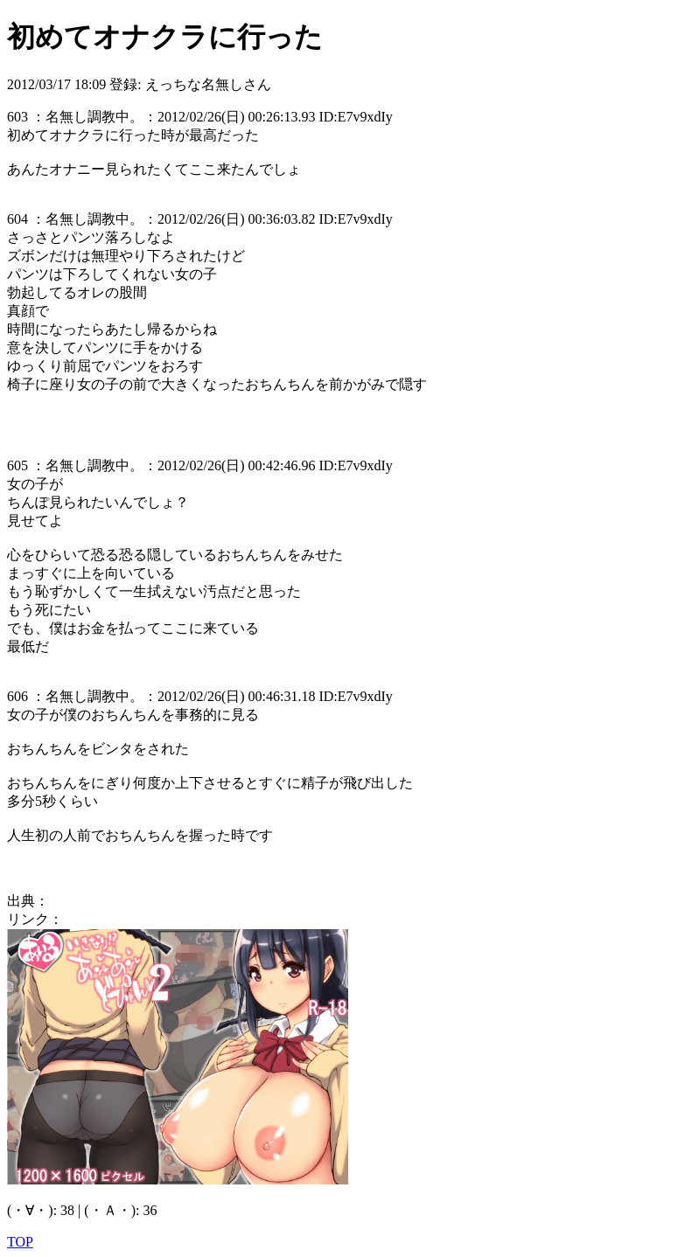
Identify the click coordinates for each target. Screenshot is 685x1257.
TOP (20, 1241)
